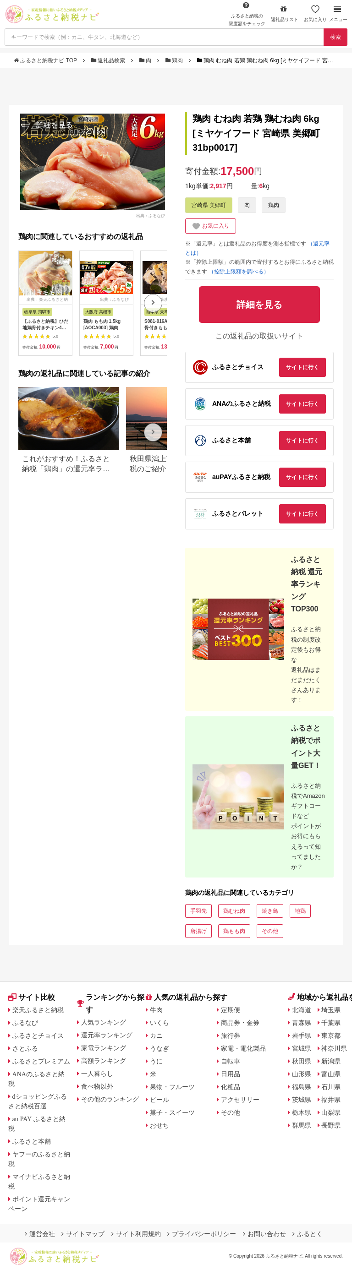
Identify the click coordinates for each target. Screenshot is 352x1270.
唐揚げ (198, 931)
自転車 (230, 1061)
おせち (159, 1125)
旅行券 (230, 1035)
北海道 (301, 1010)
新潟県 (331, 1061)
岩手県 (301, 1035)
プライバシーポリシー (201, 1233)
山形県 (301, 1074)
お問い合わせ (264, 1233)
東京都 (331, 1035)
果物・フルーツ (172, 1087)
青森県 (301, 1022)
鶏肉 (175, 60)
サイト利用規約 (136, 1233)
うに (156, 1061)
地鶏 (300, 911)
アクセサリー (240, 1099)
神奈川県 (334, 1048)
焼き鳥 (270, 911)
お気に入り (315, 13)
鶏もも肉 (234, 931)
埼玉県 (331, 1010)
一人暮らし (97, 1073)
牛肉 (156, 1010)
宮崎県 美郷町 (209, 205)
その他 (270, 931)
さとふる (25, 1048)
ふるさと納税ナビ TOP (46, 60)
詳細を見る (54, 125)
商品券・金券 (240, 1022)
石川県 (331, 1087)
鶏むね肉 (234, 911)
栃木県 (301, 1112)
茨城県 (301, 1099)
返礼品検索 (109, 60)
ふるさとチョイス (38, 1035)
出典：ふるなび (150, 215)
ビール (159, 1099)
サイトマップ (82, 1233)
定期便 (230, 1010)
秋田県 (301, 1061)
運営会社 (40, 1233)
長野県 (331, 1125)
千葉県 (331, 1022)
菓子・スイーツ (172, 1112)
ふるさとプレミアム (41, 1061)
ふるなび (25, 1022)
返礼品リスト (284, 13)
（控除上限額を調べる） (239, 271)
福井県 (331, 1099)
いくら (159, 1022)
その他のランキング (110, 1099)
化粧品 (230, 1087)
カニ (156, 1035)
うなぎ (159, 1048)
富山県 (331, 1074)
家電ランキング (103, 1048)
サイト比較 (31, 997)
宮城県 (301, 1048)
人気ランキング (103, 1022)
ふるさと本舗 (31, 1141)
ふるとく (307, 1233)
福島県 (301, 1087)
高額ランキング (103, 1060)
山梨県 (331, 1112)
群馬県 (301, 1125)
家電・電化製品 (243, 1048)
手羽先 (198, 911)
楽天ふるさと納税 (38, 1010)
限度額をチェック (247, 13)
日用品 (230, 1074)
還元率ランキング (106, 1035)
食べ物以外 (97, 1086)
